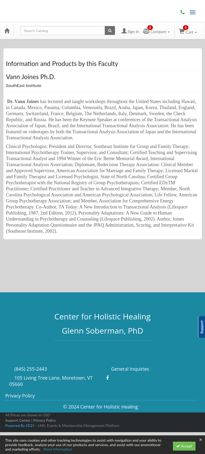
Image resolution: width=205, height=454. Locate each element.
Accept (184, 446)
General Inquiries (129, 369)
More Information (57, 449)
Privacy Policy (20, 395)
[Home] (6, 30)
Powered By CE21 (20, 425)
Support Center (17, 420)
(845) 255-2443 (183, 12)
